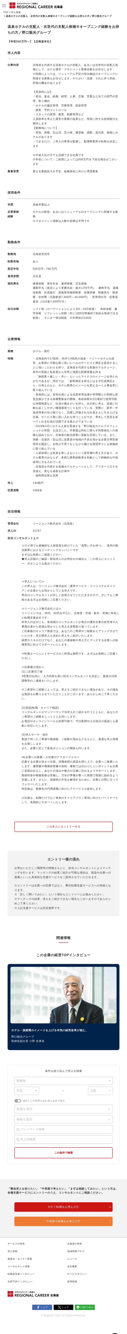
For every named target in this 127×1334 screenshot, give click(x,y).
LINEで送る (87, 1307)
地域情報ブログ (76, 1251)
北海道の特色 (74, 1243)
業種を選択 (24, 1109)
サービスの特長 (16, 1243)
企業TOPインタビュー (20, 1281)
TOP (5, 12)
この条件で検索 (63, 1152)
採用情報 (72, 1281)
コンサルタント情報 (19, 1266)
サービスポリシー (77, 1274)
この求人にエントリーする (63, 826)
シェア (44, 1307)
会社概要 (72, 1266)
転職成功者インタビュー (21, 1274)
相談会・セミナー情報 (20, 1259)
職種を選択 (24, 1119)
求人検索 (16, 12)
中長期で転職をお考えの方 (63, 1221)
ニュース (72, 1259)
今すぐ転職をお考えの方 (63, 1206)
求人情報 (12, 1251)
